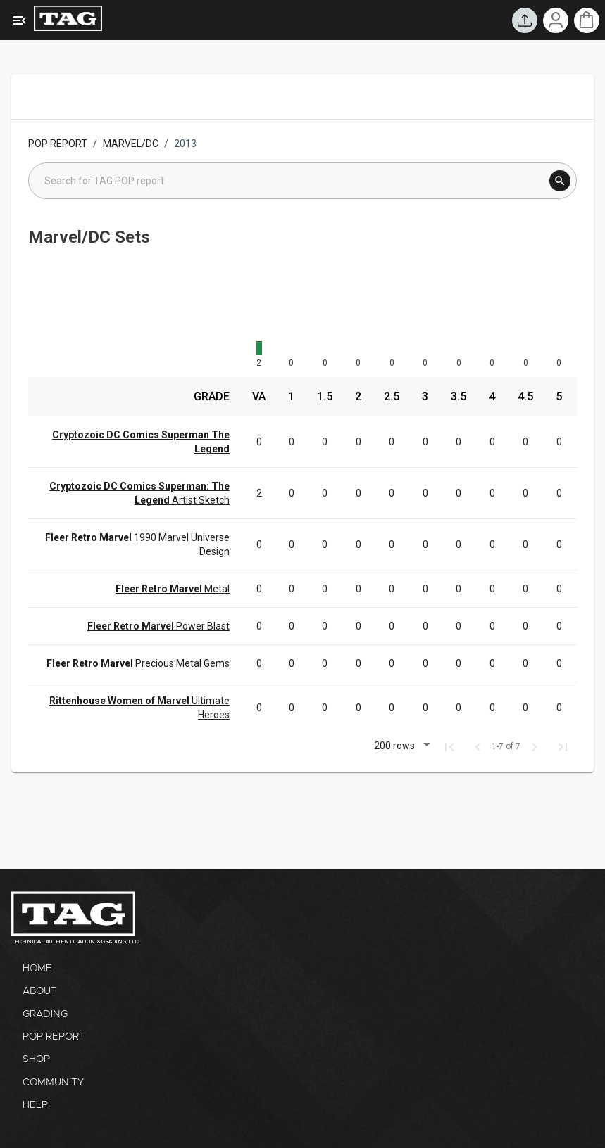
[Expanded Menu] (20, 20)
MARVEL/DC (130, 143)
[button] (400, 747)
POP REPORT (57, 143)
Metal (173, 588)
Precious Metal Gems (138, 663)
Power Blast (158, 626)
